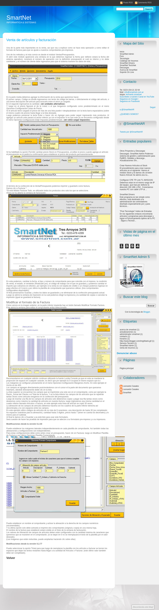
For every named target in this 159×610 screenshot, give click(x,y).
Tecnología (124, 58)
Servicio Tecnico (127, 343)
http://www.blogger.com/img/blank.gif (135, 341)
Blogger (146, 312)
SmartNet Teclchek (128, 65)
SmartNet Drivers (127, 63)
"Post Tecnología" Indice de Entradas (136, 211)
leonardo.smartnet (134, 94)
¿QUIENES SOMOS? (129, 114)
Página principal (127, 368)
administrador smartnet (130, 334)
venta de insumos (127, 348)
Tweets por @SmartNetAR (131, 132)
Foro (122, 56)
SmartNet (18, 17)
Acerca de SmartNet (128, 70)
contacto (123, 336)
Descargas (124, 68)
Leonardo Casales (131, 386)
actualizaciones (126, 332)
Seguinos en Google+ (129, 99)
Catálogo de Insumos (129, 61)
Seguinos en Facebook (130, 101)
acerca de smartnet (128, 329)
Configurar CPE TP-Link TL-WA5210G (136, 180)
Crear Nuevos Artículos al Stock (133, 165)
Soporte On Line (127, 72)
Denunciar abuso (127, 353)
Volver (10, 558)
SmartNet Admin (127, 54)
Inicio (122, 52)
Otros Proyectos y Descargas (132, 151)
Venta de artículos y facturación (31, 40)
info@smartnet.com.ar (134, 92)
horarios (123, 339)
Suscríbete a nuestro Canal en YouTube (137, 97)
